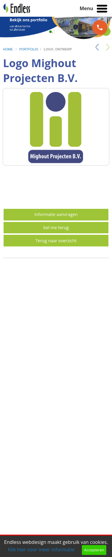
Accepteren (94, 550)
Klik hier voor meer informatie (41, 549)
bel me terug (56, 227)
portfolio (28, 49)
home (8, 49)
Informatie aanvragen (56, 214)
